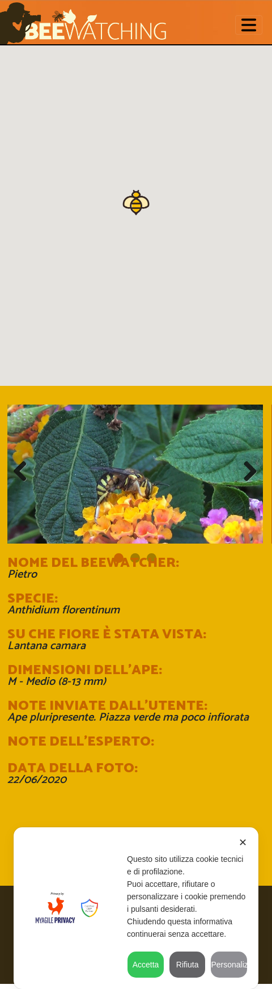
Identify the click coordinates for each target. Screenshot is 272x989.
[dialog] (136, 908)
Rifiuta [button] (187, 964)
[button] (136, 201)
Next (246, 471)
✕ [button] (243, 842)
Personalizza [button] (229, 964)
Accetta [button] (146, 964)
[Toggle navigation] (248, 25)
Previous (24, 471)
